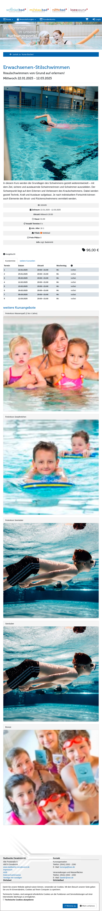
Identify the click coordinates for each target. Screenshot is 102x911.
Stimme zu (70, 906)
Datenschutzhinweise (12, 875)
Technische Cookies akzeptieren (19, 900)
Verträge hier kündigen (12, 878)
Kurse (8, 19)
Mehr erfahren (87, 906)
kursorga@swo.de (67, 867)
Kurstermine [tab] (10, 261)
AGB (5, 872)
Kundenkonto (47, 19)
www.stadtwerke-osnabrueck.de (16, 867)
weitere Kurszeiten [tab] (27, 261)
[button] (7, 35)
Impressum (7, 870)
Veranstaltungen (26, 19)
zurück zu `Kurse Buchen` (21, 54)
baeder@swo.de (66, 878)
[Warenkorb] (87, 19)
